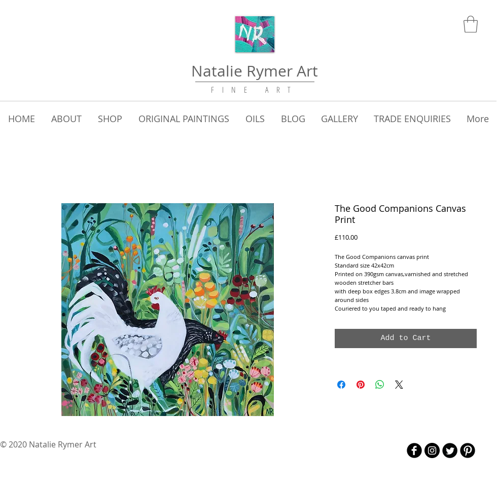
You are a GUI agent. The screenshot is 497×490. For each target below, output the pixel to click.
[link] (471, 24)
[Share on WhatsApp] (380, 385)
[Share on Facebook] (341, 385)
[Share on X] (399, 385)
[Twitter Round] (449, 450)
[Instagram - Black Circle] (432, 450)
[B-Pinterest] (467, 450)
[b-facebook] (414, 450)
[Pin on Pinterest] (360, 385)
